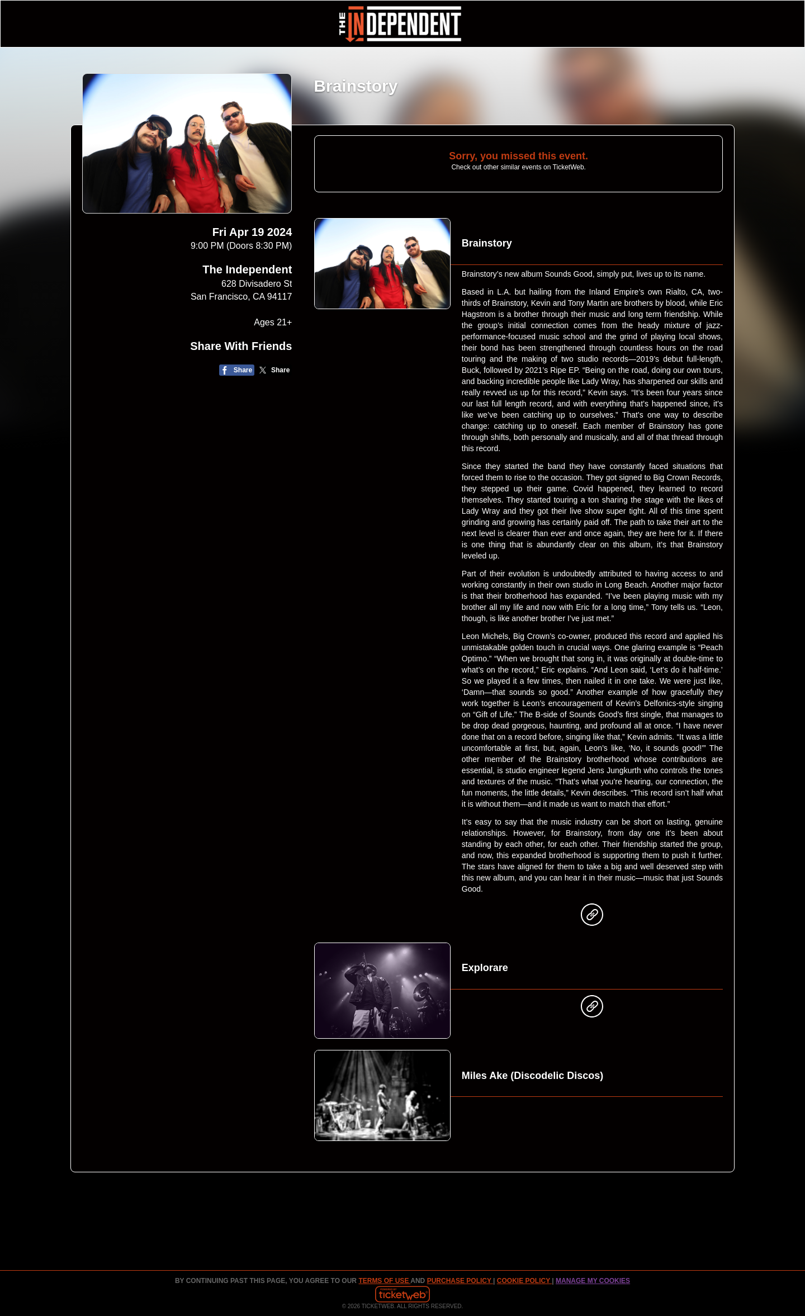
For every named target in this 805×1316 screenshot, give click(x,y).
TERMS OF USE (384, 1281)
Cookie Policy (524, 1281)
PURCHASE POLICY (460, 1281)
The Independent (247, 269)
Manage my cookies (593, 1281)
